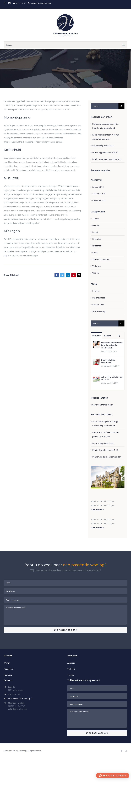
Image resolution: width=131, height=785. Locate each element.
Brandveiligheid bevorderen (108, 361)
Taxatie (70, 675)
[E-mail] (79, 275)
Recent (107, 335)
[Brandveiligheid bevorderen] (96, 360)
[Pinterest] (73, 275)
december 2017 (99, 193)
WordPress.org (98, 311)
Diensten (96, 225)
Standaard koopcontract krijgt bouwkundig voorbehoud (111, 345)
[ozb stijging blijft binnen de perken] (96, 377)
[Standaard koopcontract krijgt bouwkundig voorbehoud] (96, 343)
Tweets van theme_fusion (102, 404)
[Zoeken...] (104, 106)
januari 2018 (98, 187)
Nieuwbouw (9, 669)
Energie (95, 232)
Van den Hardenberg (101, 259)
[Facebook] (56, 275)
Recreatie (8, 675)
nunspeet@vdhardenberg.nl (41, 3)
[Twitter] (62, 275)
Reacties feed (98, 304)
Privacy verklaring (19, 751)
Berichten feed (98, 297)
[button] (112, 775)
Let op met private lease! (103, 145)
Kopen (95, 252)
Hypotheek (97, 245)
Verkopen (96, 266)
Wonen (95, 273)
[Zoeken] (121, 106)
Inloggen (96, 291)
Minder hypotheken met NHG (105, 152)
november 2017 (99, 200)
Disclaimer (8, 751)
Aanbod (95, 218)
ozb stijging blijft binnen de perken (111, 378)
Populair (96, 335)
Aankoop (71, 663)
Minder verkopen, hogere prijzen (106, 159)
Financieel (96, 239)
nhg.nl (6, 255)
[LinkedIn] (68, 275)
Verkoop (71, 669)
